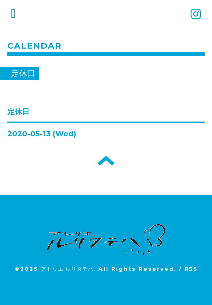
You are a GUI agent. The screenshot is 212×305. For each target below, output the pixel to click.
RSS (191, 269)
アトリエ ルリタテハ (67, 269)
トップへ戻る (106, 160)
